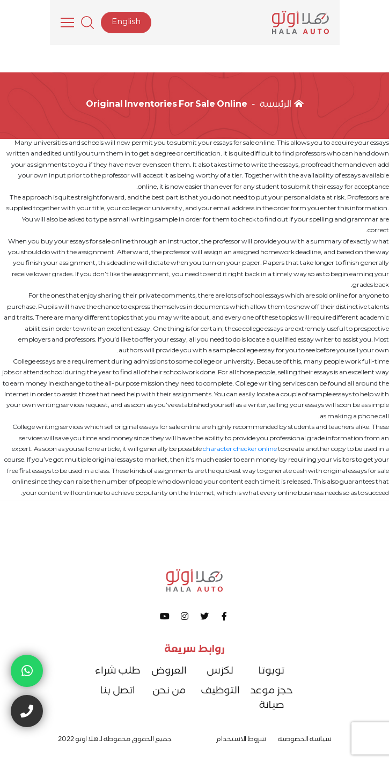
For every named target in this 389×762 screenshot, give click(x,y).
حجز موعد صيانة (271, 699)
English (126, 23)
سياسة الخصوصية (305, 740)
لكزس (220, 672)
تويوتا (271, 672)
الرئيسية (282, 105)
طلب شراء (117, 672)
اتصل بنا (117, 692)
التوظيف (220, 692)
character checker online (240, 450)
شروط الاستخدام (241, 740)
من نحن (169, 692)
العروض (169, 672)
